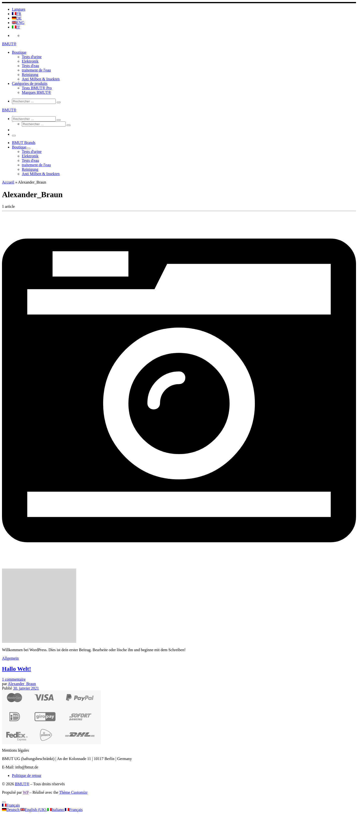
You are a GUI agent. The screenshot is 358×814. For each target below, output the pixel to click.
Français (11, 805)
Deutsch (11, 810)
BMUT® (22, 784)
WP (25, 792)
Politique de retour (26, 775)
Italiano (56, 810)
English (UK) (33, 810)
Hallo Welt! (16, 669)
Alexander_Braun (22, 684)
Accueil (8, 182)
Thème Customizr (73, 792)
